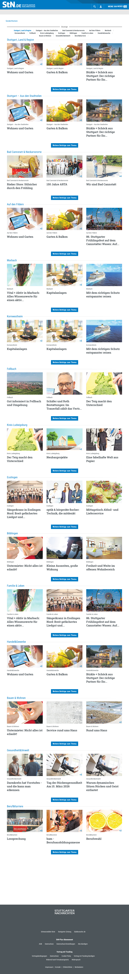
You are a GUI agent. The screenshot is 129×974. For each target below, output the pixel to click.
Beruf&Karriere (12, 835)
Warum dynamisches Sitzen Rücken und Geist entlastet (102, 786)
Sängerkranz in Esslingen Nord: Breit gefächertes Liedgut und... (24, 513)
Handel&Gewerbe (13, 670)
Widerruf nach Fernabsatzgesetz (57, 960)
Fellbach (10, 397)
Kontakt (58, 967)
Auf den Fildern (12, 233)
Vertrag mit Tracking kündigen (84, 956)
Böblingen (10, 562)
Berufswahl (93, 839)
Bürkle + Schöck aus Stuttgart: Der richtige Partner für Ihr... (100, 75)
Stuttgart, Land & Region (15, 68)
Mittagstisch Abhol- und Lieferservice (102, 511)
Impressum (49, 967)
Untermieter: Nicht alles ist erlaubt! (24, 567)
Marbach (10, 289)
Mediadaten (79, 967)
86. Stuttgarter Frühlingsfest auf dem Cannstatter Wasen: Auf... (102, 240)
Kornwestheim (12, 345)
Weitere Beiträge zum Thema (65, 89)
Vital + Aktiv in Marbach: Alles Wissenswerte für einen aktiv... (23, 296)
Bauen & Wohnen (13, 726)
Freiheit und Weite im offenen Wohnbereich (100, 567)
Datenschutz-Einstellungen (66, 944)
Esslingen (10, 506)
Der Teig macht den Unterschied (99, 403)
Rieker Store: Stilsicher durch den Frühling (22, 186)
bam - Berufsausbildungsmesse (63, 840)
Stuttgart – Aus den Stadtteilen (17, 124)
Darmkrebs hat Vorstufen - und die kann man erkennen (24, 786)
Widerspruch (76, 960)
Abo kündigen (83, 944)
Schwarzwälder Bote (48, 932)
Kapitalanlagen (57, 293)
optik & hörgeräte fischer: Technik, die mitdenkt (63, 511)
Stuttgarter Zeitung (64, 932)
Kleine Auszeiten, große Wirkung (62, 567)
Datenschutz (49, 944)
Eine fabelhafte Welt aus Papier (102, 459)
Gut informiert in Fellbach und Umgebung (24, 403)
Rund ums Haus (96, 730)
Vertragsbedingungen (39, 956)
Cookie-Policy (66, 956)
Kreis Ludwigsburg (13, 453)
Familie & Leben (12, 614)
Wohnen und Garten (20, 72)
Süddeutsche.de (79, 932)
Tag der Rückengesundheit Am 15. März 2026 (64, 784)
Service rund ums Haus (62, 730)
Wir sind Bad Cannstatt (101, 184)
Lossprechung (16, 839)
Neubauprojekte (57, 457)
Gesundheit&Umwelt (14, 779)
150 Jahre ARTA (57, 184)
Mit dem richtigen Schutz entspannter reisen (103, 294)
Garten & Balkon (57, 72)
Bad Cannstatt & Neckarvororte (18, 180)
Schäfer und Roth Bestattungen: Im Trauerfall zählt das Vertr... (64, 404)
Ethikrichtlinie (68, 967)
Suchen (84, 6)
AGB (40, 944)
